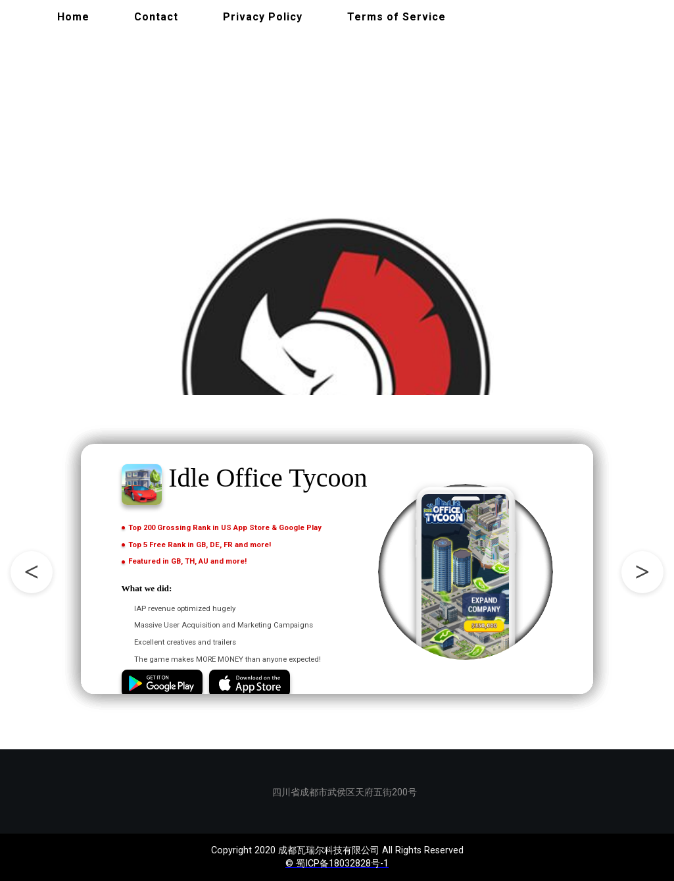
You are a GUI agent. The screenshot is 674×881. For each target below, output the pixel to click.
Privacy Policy (262, 17)
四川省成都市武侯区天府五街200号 (342, 792)
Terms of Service (396, 17)
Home (73, 17)
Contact (156, 17)
